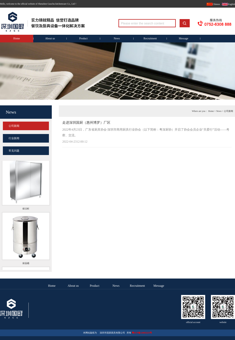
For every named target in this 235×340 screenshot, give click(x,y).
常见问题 (14, 150)
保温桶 (25, 263)
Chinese (216, 4)
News (117, 38)
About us (50, 38)
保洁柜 (25, 209)
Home (16, 38)
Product (83, 38)
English (231, 4)
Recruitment (150, 38)
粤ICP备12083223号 (142, 332)
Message (183, 38)
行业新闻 (14, 138)
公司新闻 (14, 125)
